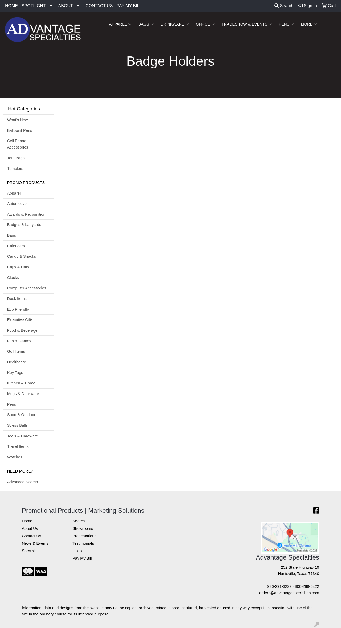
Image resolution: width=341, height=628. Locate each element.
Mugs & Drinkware (23, 394)
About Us (30, 528)
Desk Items (17, 299)
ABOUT (65, 5)
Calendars (16, 246)
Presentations (84, 536)
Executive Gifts (20, 320)
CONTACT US (99, 5)
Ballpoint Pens (19, 130)
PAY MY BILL (129, 5)
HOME (11, 5)
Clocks (13, 278)
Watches (14, 457)
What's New (17, 120)
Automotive (17, 204)
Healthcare (16, 362)
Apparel (120, 24)
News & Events (35, 543)
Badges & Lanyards (24, 225)
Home (27, 521)
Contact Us (31, 536)
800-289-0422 (307, 586)
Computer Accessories (26, 288)
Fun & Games (19, 341)
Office (205, 24)
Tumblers (15, 168)
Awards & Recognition (26, 214)
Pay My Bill (82, 558)
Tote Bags (16, 158)
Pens (286, 24)
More (309, 24)
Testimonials (83, 543)
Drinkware (175, 24)
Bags (146, 24)
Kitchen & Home (21, 383)
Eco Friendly (18, 309)
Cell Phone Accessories (17, 144)
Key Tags (15, 373)
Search (283, 5)
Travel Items (18, 446)
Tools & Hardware (22, 436)
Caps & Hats (18, 267)
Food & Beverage (22, 330)
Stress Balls (17, 425)
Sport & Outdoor (21, 415)
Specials (29, 551)
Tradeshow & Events (247, 24)
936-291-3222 (279, 586)
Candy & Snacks (21, 256)
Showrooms (82, 528)
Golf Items (16, 351)
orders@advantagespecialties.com (289, 593)
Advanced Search (22, 482)
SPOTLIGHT (34, 5)
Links (77, 551)
